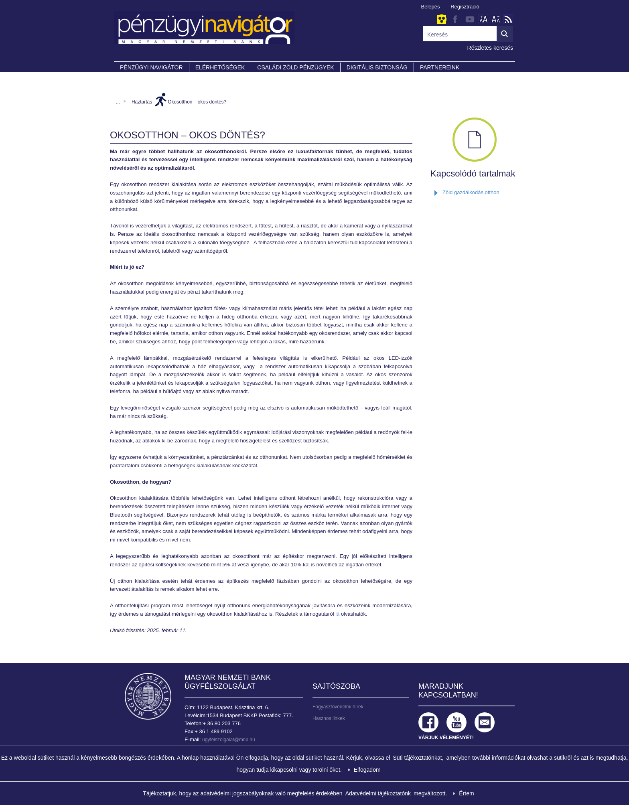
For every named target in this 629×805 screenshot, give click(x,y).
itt (338, 614)
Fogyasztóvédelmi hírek (337, 707)
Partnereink (439, 67)
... (118, 102)
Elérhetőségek (220, 67)
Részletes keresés (490, 48)
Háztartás (142, 102)
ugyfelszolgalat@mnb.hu (228, 739)
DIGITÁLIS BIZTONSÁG (377, 67)
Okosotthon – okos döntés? (197, 102)
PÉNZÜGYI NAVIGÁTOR (151, 67)
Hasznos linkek (328, 718)
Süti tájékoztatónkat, (418, 757)
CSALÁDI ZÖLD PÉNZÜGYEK (295, 67)
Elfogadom (367, 769)
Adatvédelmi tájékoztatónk (378, 793)
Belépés (430, 7)
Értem (466, 793)
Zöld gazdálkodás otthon (470, 192)
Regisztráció (464, 7)
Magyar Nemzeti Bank (148, 696)
